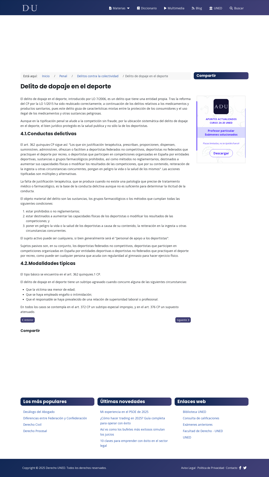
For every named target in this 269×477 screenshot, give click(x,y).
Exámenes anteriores (198, 424)
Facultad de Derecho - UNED (203, 431)
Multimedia (173, 8)
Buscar (236, 8)
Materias (116, 8)
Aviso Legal (188, 468)
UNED (215, 8)
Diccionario (146, 8)
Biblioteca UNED (194, 412)
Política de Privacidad (210, 468)
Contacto (231, 468)
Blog (196, 8)
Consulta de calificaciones (201, 418)
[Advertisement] (126, 42)
